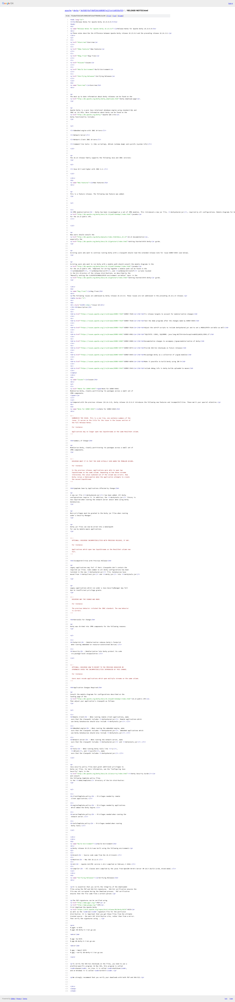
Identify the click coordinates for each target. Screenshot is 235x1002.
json (231, 999)
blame (120, 16)
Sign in (230, 3)
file (109, 16)
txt (226, 999)
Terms (25, 999)
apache (68, 10)
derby (76, 10)
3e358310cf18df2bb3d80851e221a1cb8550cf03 (101, 10)
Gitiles (13, 999)
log (114, 16)
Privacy (18, 999)
